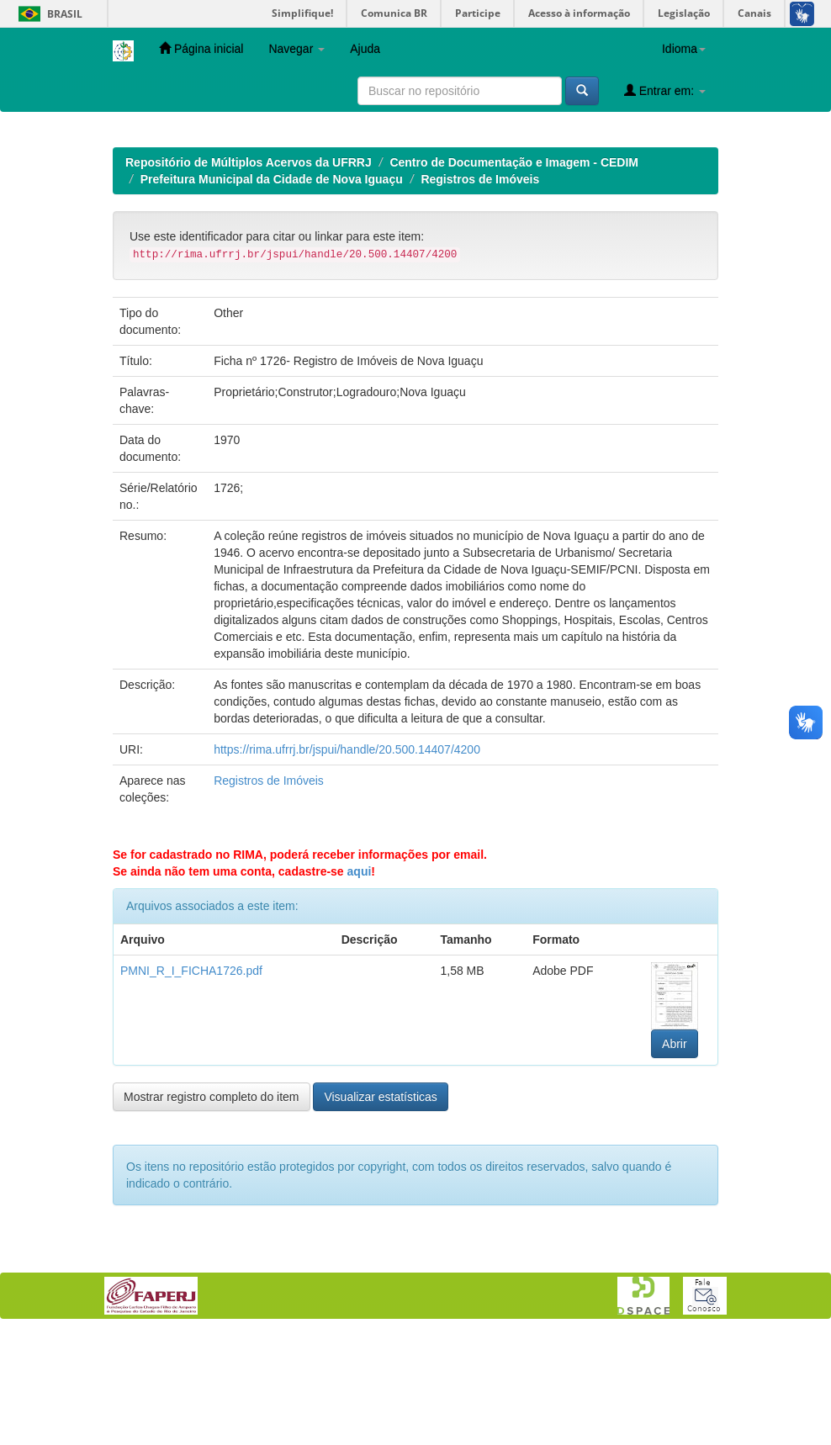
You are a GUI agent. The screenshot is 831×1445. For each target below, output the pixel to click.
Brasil (47, 14)
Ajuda (365, 49)
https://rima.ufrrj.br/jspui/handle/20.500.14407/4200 (347, 858)
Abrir (674, 1153)
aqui (359, 980)
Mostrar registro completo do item (211, 1206)
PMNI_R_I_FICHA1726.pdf (191, 1080)
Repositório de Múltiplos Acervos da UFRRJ (248, 271)
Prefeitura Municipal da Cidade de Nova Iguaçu (271, 288)
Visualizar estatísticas (380, 1206)
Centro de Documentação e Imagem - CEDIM (513, 271)
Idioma (684, 49)
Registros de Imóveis (480, 288)
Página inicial (201, 48)
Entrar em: (665, 90)
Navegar (296, 49)
